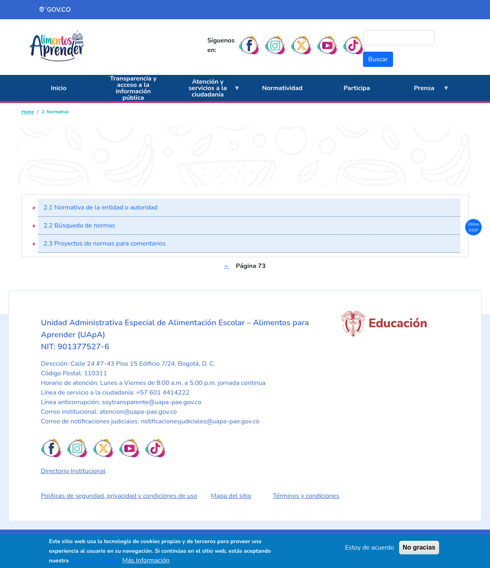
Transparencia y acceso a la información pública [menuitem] (133, 88)
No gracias (419, 547)
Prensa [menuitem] (422, 92)
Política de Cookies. (95, 560)
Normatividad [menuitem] (282, 88)
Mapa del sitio (231, 495)
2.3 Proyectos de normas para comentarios (105, 243)
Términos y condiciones (306, 495)
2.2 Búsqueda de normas (79, 225)
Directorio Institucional (73, 471)
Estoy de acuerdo (369, 547)
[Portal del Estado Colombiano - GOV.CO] (55, 10)
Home (28, 112)
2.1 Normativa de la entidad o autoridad (101, 207)
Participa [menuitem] (357, 88)
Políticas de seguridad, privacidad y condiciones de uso (119, 495)
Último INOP (473, 227)
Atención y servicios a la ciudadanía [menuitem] (205, 89)
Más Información (145, 560)
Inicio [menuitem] (59, 88)
